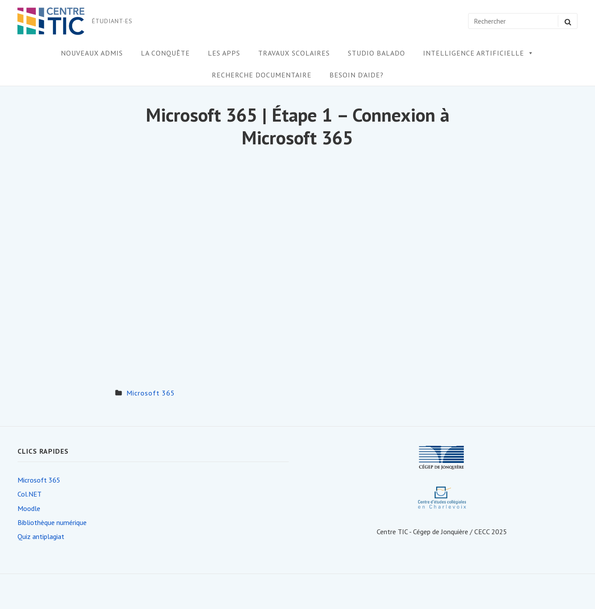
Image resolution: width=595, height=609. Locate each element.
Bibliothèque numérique (52, 522)
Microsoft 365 (150, 392)
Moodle (29, 508)
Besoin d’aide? (356, 74)
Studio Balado (376, 53)
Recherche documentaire (262, 74)
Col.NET (30, 494)
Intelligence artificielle (478, 53)
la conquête (165, 53)
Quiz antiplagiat (41, 536)
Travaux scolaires (294, 53)
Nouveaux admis (92, 53)
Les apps (224, 53)
